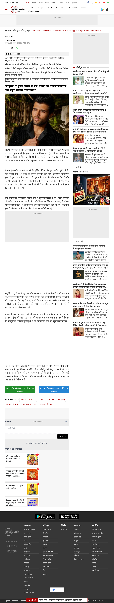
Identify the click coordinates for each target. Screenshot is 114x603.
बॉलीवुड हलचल (82, 67)
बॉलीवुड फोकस (47, 559)
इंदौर (25, 548)
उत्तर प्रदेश (27, 533)
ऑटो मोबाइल (28, 578)
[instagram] (15, 551)
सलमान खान (47, 563)
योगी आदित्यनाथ (29, 529)
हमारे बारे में (15, 601)
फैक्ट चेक (27, 585)
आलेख (45, 544)
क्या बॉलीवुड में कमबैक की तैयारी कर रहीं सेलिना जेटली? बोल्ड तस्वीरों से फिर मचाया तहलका (90, 324)
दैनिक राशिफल (96, 529)
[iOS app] (69, 516)
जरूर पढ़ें (79, 241)
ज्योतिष (83, 7)
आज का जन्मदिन (97, 533)
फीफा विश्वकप (72, 7)
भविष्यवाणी (77, 533)
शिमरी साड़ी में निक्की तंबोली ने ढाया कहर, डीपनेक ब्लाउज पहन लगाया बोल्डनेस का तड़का (90, 285)
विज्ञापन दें (23, 601)
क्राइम (26, 581)
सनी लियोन (46, 566)
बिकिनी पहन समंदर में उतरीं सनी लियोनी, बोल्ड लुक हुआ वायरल (89, 247)
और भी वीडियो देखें (80, 171)
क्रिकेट (50, 7)
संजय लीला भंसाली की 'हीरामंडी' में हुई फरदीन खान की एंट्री (60, 600)
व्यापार (26, 589)
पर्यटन (45, 548)
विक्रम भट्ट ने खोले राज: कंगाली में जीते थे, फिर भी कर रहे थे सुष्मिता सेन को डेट (89, 149)
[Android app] (45, 516)
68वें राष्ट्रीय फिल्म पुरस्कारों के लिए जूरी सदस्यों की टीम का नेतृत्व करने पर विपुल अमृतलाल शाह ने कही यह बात (34, 59)
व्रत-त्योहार (77, 552)
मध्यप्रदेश (27, 555)
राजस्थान (27, 570)
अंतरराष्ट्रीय (27, 544)
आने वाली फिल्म (48, 555)
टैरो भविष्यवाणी (97, 552)
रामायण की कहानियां (28, 404)
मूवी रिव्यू (45, 540)
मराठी (47, 2)
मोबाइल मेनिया (29, 592)
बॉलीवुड (40, 7)
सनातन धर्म (77, 537)
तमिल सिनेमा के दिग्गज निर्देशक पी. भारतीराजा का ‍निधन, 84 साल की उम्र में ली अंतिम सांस (90, 92)
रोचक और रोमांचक (45, 404)
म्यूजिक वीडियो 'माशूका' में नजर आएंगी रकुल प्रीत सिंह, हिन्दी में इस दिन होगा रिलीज (36, 68)
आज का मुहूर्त (96, 537)
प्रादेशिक (27, 552)
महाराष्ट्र (26, 566)
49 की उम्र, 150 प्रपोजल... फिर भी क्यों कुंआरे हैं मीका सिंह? (91, 72)
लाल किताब (96, 544)
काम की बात (28, 574)
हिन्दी (28, 2)
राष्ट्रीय (26, 540)
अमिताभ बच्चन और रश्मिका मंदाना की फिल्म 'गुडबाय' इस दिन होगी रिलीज (33, 64)
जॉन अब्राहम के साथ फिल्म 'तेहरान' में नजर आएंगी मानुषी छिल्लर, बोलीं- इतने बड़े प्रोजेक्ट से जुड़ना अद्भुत (35, 73)
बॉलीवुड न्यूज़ (25, 30)
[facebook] (7, 48)
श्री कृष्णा (76, 540)
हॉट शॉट (45, 533)
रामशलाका (95, 555)
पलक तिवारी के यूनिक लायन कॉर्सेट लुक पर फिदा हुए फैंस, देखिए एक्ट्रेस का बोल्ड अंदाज (90, 266)
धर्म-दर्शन (76, 555)
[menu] (7, 9)
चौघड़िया (95, 559)
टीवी (44, 570)
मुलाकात (45, 574)
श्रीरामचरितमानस (33, 11)
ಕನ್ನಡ (67, 2)
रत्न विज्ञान (95, 570)
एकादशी (76, 529)
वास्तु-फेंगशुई (96, 548)
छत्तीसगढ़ (27, 559)
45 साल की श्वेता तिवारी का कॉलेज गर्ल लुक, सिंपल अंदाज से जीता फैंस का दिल (91, 304)
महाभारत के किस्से (12, 404)
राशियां (94, 540)
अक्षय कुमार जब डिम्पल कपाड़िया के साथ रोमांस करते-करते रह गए (89, 111)
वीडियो (78, 167)
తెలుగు (53, 2)
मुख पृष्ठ (8, 601)
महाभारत (76, 548)
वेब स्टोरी (45, 537)
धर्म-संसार (59, 7)
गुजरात (26, 563)
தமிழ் (41, 2)
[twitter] (12, 48)
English (34, 2)
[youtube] (9, 551)
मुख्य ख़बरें (27, 537)
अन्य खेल (64, 529)
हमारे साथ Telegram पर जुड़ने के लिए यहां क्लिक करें (54, 389)
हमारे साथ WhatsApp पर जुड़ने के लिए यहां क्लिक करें (20, 389)
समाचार (30, 7)
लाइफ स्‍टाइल (50, 399)
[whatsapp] (17, 48)
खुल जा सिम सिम (48, 552)
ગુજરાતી (74, 2)
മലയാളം (60, 2)
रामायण (76, 544)
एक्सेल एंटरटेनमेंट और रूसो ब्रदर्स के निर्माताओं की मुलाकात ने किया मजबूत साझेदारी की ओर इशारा (36, 80)
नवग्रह (94, 566)
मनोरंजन (8, 30)
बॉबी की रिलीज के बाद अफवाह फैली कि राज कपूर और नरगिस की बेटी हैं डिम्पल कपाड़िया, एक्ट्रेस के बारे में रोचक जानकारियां (90, 130)
